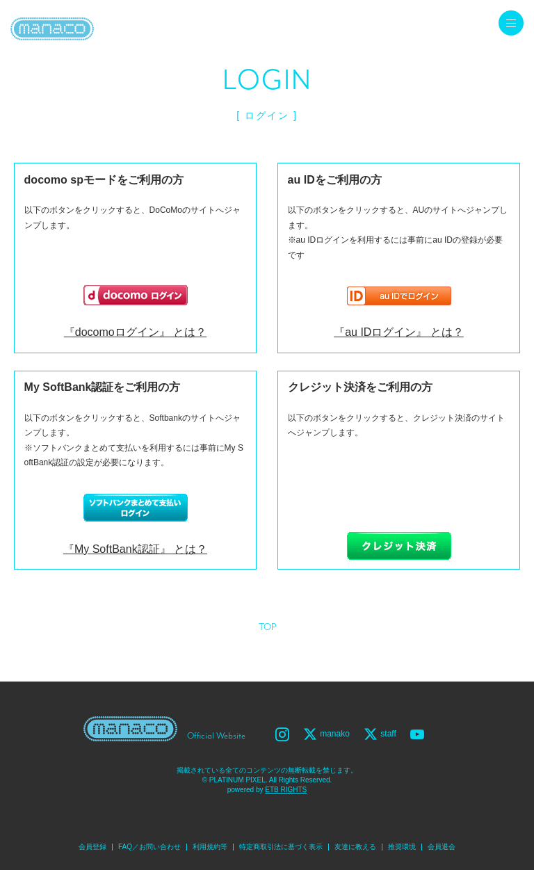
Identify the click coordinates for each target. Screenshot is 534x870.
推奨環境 (402, 847)
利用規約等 (210, 847)
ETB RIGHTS (286, 790)
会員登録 (92, 847)
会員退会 (441, 847)
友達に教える (355, 847)
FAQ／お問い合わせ (149, 847)
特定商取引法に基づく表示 (281, 847)
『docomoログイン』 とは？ (135, 332)
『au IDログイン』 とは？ (399, 332)
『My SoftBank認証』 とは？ (135, 549)
